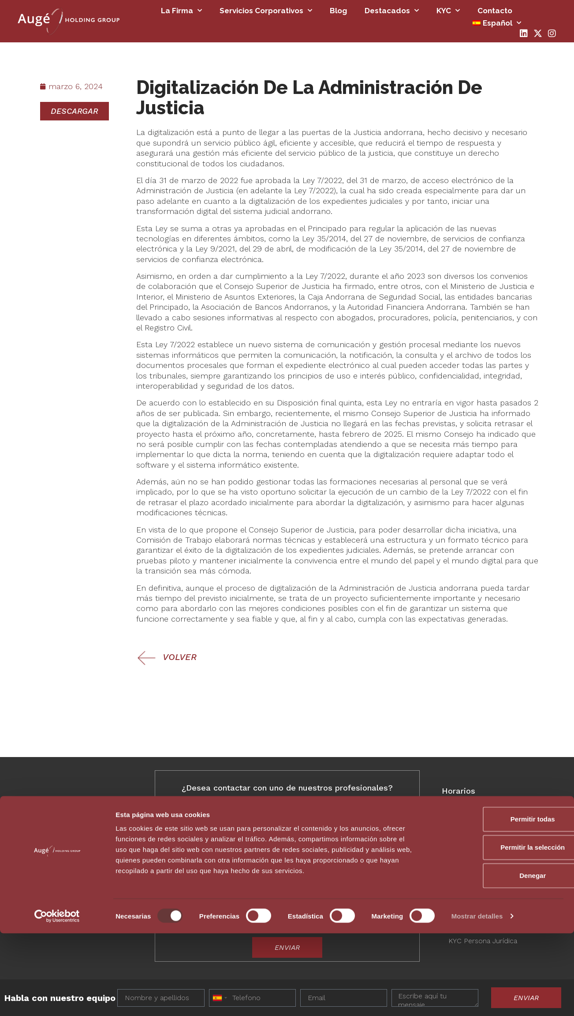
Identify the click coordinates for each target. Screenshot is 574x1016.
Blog (338, 10)
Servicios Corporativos (266, 10)
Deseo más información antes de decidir (255, 864)
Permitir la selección (500, 930)
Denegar (500, 958)
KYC (448, 10)
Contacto (494, 10)
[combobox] (300, 808)
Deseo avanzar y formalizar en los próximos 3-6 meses (279, 875)
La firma (181, 10)
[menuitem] (497, 23)
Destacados (392, 10)
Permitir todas (500, 901)
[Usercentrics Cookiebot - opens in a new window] (57, 998)
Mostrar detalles (477, 998)
